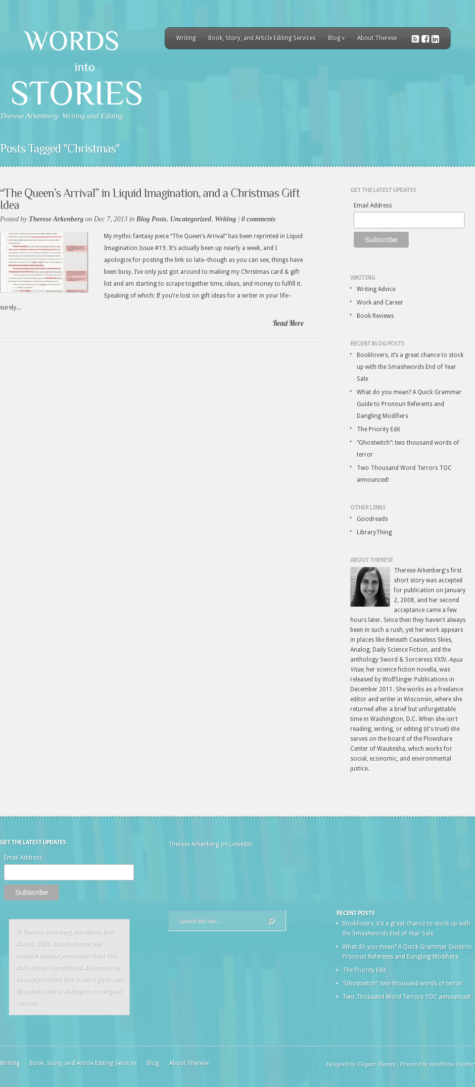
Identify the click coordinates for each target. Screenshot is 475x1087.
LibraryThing (374, 532)
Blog (336, 38)
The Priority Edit (378, 429)
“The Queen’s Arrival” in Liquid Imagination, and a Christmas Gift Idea (150, 198)
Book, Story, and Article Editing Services (262, 38)
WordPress (442, 1064)
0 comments (258, 219)
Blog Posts (152, 219)
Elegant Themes (376, 1064)
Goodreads (372, 519)
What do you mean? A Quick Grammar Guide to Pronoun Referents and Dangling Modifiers (409, 404)
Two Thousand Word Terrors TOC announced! (406, 996)
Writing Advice (376, 289)
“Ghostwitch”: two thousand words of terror (402, 983)
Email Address (373, 205)
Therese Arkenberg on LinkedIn (210, 844)
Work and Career (380, 302)
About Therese (377, 38)
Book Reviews (375, 315)
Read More (288, 323)
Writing (186, 38)
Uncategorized (190, 219)
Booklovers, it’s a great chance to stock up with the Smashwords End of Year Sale (410, 367)
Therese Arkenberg (56, 219)
